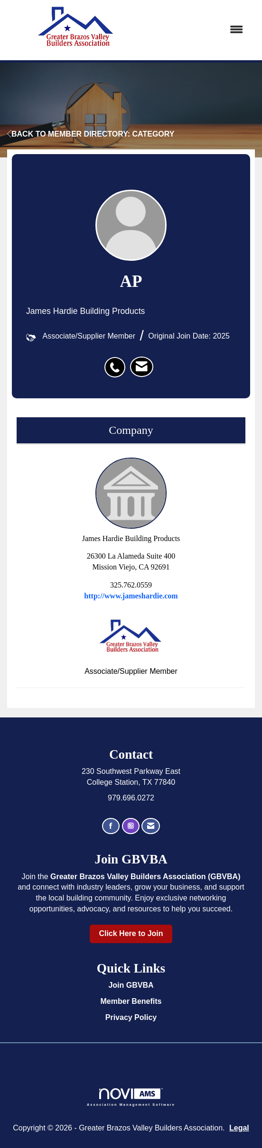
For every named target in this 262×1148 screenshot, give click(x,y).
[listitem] (117, 362)
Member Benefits (131, 1001)
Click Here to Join (131, 933)
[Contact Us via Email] (150, 826)
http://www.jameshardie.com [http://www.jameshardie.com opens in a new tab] (131, 596)
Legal (239, 1128)
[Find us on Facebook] (111, 826)
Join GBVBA (130, 985)
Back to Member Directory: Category (90, 134)
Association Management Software (131, 1097)
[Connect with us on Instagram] (131, 826)
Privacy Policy (131, 1017)
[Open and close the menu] (199, 30)
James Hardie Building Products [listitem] (131, 500)
